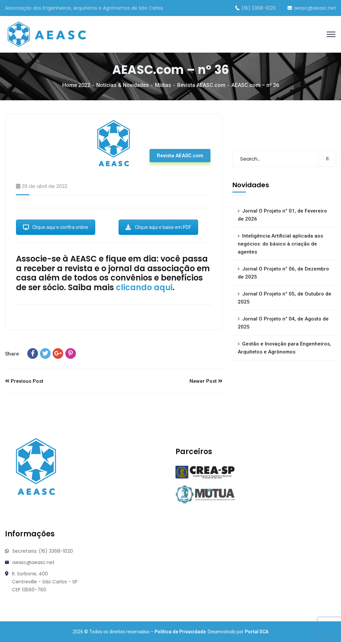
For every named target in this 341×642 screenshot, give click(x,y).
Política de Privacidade (180, 631)
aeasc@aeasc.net (311, 8)
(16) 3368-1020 (255, 8)
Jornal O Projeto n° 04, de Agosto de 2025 (283, 323)
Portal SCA (256, 631)
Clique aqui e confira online (55, 227)
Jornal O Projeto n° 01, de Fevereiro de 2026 (282, 215)
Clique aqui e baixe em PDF (158, 227)
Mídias (163, 85)
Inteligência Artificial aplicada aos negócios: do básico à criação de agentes (280, 244)
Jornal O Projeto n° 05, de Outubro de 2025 (284, 298)
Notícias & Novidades (122, 85)
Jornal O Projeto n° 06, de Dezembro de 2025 (283, 273)
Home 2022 (76, 85)
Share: (12, 354)
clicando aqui (144, 287)
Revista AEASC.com (201, 85)
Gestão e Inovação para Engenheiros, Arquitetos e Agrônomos (284, 348)
